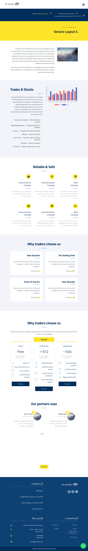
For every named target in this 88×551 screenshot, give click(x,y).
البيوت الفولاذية (72, 533)
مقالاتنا (57, 528)
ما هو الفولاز (39, 491)
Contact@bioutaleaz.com (36, 542)
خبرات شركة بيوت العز (37, 509)
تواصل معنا (74, 537)
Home (64, 27)
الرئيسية (75, 525)
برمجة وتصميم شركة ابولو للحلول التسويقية (44, 548)
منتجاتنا (75, 528)
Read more (35, 271)
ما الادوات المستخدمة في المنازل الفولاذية (31, 497)
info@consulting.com (43, 14)
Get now (20, 383)
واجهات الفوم (73, 531)
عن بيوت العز (55, 525)
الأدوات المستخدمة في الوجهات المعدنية (32, 503)
